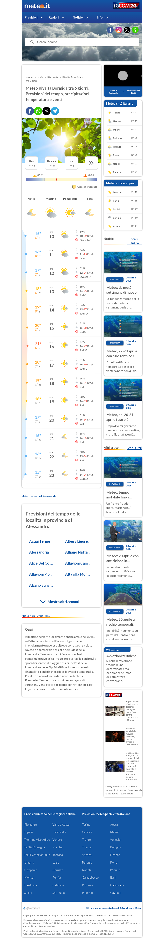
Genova (87, 832)
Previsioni (31, 17)
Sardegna (58, 892)
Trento (86, 839)
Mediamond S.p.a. (49, 930)
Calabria (58, 885)
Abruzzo (57, 870)
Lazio (55, 862)
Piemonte (30, 824)
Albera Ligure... (77, 541)
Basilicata (30, 885)
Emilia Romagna (34, 847)
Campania (30, 870)
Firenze (115, 855)
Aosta (114, 824)
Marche (57, 847)
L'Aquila (115, 870)
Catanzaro (117, 885)
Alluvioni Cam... (77, 563)
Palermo (87, 892)
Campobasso (90, 877)
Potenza (87, 885)
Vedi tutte (135, 241)
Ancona (87, 855)
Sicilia (28, 892)
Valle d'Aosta (61, 824)
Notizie (78, 17)
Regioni (54, 17)
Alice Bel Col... (41, 563)
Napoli (86, 870)
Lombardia (59, 832)
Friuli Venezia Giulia (37, 855)
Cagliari (115, 892)
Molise (29, 877)
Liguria (28, 832)
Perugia (87, 862)
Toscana (57, 855)
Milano (114, 832)
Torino (86, 824)
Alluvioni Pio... (40, 574)
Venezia (115, 839)
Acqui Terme (39, 541)
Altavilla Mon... (77, 574)
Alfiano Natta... (77, 552)
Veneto (57, 839)
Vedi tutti (135, 448)
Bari (113, 877)
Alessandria (39, 552)
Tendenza (115, 279)
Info (100, 17)
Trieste (87, 847)
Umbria (29, 862)
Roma (114, 862)
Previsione (114, 484)
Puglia (56, 877)
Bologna (115, 847)
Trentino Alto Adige (37, 839)
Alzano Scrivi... (41, 585)
